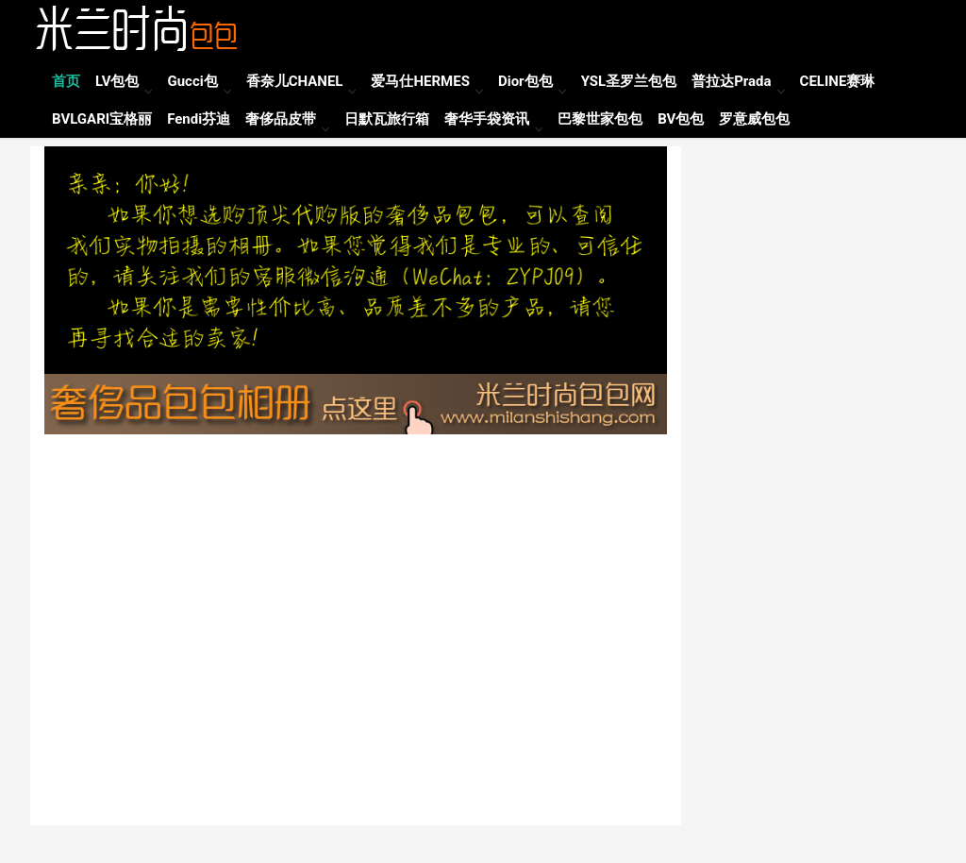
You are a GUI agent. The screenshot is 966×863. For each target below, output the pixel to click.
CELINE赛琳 (837, 81)
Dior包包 (525, 81)
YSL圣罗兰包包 (629, 81)
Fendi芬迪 (198, 118)
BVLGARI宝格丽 (102, 118)
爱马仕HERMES (420, 81)
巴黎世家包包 (600, 118)
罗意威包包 (754, 118)
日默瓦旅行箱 (386, 118)
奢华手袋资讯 (486, 118)
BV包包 (681, 118)
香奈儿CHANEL (294, 81)
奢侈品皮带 (280, 118)
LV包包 (117, 81)
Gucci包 (192, 81)
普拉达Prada (731, 81)
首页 (66, 81)
